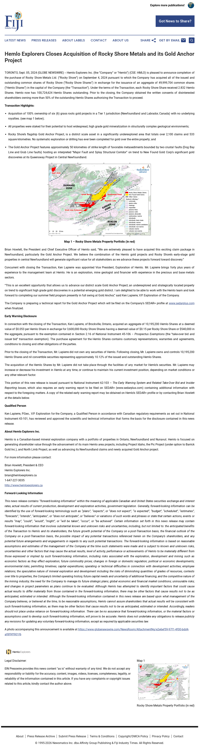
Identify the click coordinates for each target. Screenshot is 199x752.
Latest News (15, 40)
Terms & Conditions (102, 736)
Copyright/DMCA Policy (133, 736)
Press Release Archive (41, 736)
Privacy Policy (161, 736)
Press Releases (44, 40)
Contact (99, 40)
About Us (120, 40)
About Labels (73, 40)
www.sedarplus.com (182, 303)
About (19, 736)
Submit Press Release (72, 736)
